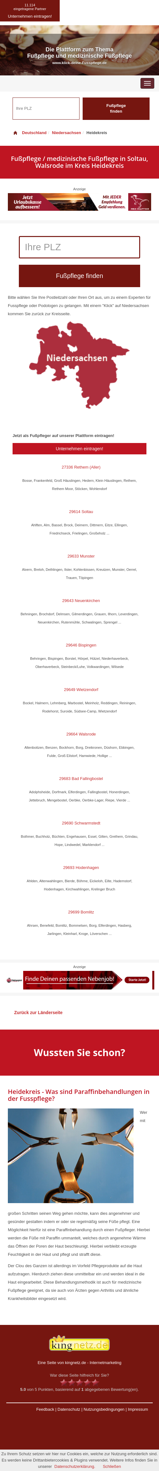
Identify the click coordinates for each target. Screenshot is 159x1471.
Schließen (112, 1466)
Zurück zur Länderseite (38, 1012)
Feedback (45, 1409)
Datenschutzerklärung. (74, 1466)
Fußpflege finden (116, 108)
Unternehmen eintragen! (79, 448)
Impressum (138, 1409)
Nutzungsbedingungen (104, 1409)
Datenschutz (69, 1409)
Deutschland (30, 132)
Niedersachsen (66, 132)
